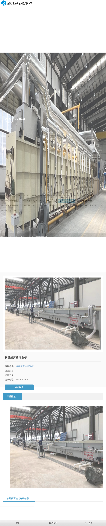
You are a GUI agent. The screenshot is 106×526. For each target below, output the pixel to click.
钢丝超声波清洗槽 (16, 381)
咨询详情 (19, 411)
